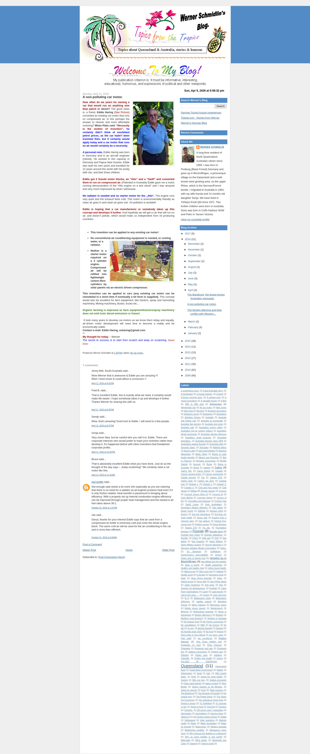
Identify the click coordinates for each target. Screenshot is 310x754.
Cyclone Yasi (220, 501)
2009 (188, 375)
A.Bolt (223, 401)
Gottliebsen (215, 551)
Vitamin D (185, 717)
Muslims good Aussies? (192, 618)
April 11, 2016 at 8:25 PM (103, 383)
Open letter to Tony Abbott (193, 635)
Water (193, 723)
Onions (220, 632)
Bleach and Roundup (209, 458)
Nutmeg (219, 628)
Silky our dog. (198, 680)
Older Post (168, 549)
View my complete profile (195, 219)
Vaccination (186, 713)
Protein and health (203, 658)
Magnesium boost (202, 598)
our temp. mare (216, 635)
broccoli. (197, 464)
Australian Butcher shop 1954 (209, 441)
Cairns (218, 467)
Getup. (223, 548)
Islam (183, 578)
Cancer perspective (214, 474)
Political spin (217, 652)
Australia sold (187, 427)
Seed (193, 677)
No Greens (214, 625)
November (194, 249)
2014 (188, 346)
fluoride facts (216, 531)
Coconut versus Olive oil (196, 494)
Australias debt (216, 444)
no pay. (190, 628)
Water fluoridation (208, 723)
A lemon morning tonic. (191, 397)
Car (203, 477)
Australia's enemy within (211, 427)
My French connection (213, 622)
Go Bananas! (194, 551)
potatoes (218, 655)
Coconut (222, 491)
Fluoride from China (190, 535)
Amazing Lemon (191, 414)
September (194, 261)
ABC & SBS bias (194, 404)
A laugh (219, 394)
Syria (203, 690)
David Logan (191, 504)
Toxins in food (197, 707)
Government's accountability (194, 555)
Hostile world (187, 575)
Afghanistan (216, 404)
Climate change (208, 491)
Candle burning (188, 477)
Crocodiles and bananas (199, 501)
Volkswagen (189, 720)
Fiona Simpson (219, 524)
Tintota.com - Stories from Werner (200, 117)
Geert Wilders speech (191, 545)
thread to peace (188, 703)
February (193, 327)
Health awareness (213, 565)
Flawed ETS (191, 528)
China (193, 491)
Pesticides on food (191, 645)
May (191, 284)
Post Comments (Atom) (111, 557)
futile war (206, 538)
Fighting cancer (202, 524)
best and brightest (207, 451)
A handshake (187, 394)
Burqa (196, 468)
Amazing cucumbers (217, 411)
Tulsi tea (211, 707)
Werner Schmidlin (212, 147)
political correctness (197, 652)
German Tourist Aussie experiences (201, 112)
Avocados (203, 447)
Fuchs (195, 538)
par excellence (205, 638)
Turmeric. (188, 710)
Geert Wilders (216, 541)
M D (187, 598)
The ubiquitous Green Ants (210, 700)
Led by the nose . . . (190, 595)
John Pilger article (218, 582)
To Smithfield (206, 703)
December (194, 243)
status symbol (211, 683)
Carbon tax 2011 (206, 481)
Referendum (186, 673)
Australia (209, 417)
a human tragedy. (205, 394)
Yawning (194, 744)
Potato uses (201, 655)
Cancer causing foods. (191, 474)
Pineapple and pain (204, 648)
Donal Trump (187, 511)
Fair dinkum (204, 521)
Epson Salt (202, 518)
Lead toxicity (217, 592)
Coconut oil (217, 494)
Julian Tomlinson (192, 585)
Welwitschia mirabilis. (195, 730)
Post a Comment (92, 544)
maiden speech (204, 602)
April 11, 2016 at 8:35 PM (103, 410)
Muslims (219, 615)
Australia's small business (198, 438)
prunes (219, 658)
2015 (188, 340)
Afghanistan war (188, 407)
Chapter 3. (221, 484)
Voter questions (207, 720)
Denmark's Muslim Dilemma (194, 508)
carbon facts (187, 481)
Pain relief (186, 638)
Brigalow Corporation (206, 461)
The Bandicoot (187, 693)
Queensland (192, 665)
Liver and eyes (219, 595)
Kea (221, 585)
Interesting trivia (216, 575)
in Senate (200, 575)
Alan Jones (221, 407)
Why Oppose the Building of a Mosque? (208, 733)
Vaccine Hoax (217, 713)
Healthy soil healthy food (192, 568)
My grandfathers (188, 625)
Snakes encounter (218, 680)
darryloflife (97, 481)
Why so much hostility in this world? (203, 737)
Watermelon (200, 727)
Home (129, 549)
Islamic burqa (187, 582)
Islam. (220, 578)
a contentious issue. (190, 391)
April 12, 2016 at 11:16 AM (103, 475)
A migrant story (214, 397)
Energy (184, 514)
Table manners (216, 690)
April (191, 290)
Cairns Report (203, 471)
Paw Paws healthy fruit (209, 642)
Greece (218, 555)
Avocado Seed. (188, 447)
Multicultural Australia (203, 612)
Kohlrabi (213, 588)
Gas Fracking (197, 541)
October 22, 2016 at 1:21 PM (104, 508)
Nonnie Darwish (205, 628)
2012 (188, 358)
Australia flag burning (191, 424)
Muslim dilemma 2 (203, 615)
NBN (202, 625)
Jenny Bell (201, 582)
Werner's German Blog (194, 122)
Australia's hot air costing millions (197, 431)
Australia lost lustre (214, 424)
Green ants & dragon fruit (193, 558)
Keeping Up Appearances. (193, 588)
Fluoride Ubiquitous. (213, 535)
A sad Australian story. (213, 391)
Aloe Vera (188, 411)
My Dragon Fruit (191, 622)
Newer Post (89, 549)
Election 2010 (216, 511)
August (192, 266)
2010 (188, 369)
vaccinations (201, 713)
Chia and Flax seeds (208, 488)
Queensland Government (201, 670)
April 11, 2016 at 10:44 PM (103, 452)
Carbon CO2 (216, 477)
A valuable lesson (209, 401)
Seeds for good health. (211, 677)
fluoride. (184, 538)
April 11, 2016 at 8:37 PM (103, 426)
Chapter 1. (194, 484)
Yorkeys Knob (207, 744)
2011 (188, 364)
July (190, 272)
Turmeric (222, 707)
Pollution (185, 655)
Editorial (201, 511)
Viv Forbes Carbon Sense (205, 717)
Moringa (184, 612)
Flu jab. (206, 528)
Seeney (184, 680)
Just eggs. (210, 585)
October (193, 255)
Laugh (205, 592)
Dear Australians (213, 504)
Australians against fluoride (193, 444)
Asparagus (208, 414)
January (193, 333)
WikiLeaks (185, 740)
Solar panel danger (192, 683)
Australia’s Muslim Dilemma (213, 434)
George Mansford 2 (214, 545)
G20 (217, 538)
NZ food (209, 632)
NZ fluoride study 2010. (191, 632)
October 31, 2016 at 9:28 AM (104, 537)
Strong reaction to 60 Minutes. (207, 687)
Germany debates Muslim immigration (198, 548)
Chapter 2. (208, 484)
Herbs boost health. (217, 568)
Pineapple (185, 648)
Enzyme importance (201, 514)
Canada (218, 471)
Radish (220, 670)
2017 (188, 233)
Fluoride (198, 531)
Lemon (206, 595)
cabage (206, 468)
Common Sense (204, 498)
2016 (188, 239)
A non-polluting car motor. (103, 97)
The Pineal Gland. (204, 697)
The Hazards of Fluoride (209, 693)
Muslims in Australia (217, 618)
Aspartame (221, 414)
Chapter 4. (189, 488)
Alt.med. (200, 411)
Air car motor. (137, 353)
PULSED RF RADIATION (199, 662)
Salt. (208, 673)
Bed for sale (189, 451)
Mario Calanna (199, 605)
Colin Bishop (187, 498)
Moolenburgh (217, 608)
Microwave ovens (218, 605)
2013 (188, 352)
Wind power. (201, 740)
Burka (209, 464)
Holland (219, 571)
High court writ (205, 571)
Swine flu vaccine (189, 690)
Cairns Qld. (186, 471)
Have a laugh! (192, 565)
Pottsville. (185, 658)
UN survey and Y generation (210, 710)
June (191, 278)
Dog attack (217, 508)
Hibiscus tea (189, 571)
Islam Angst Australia (201, 578)
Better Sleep (201, 454)
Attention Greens (193, 417)
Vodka (223, 717)
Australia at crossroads (212, 421)
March (192, 321)
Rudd (199, 673)
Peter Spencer (214, 645)
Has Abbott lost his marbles (213, 562)
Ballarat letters (219, 447)
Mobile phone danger (195, 608)
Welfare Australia (218, 727)
